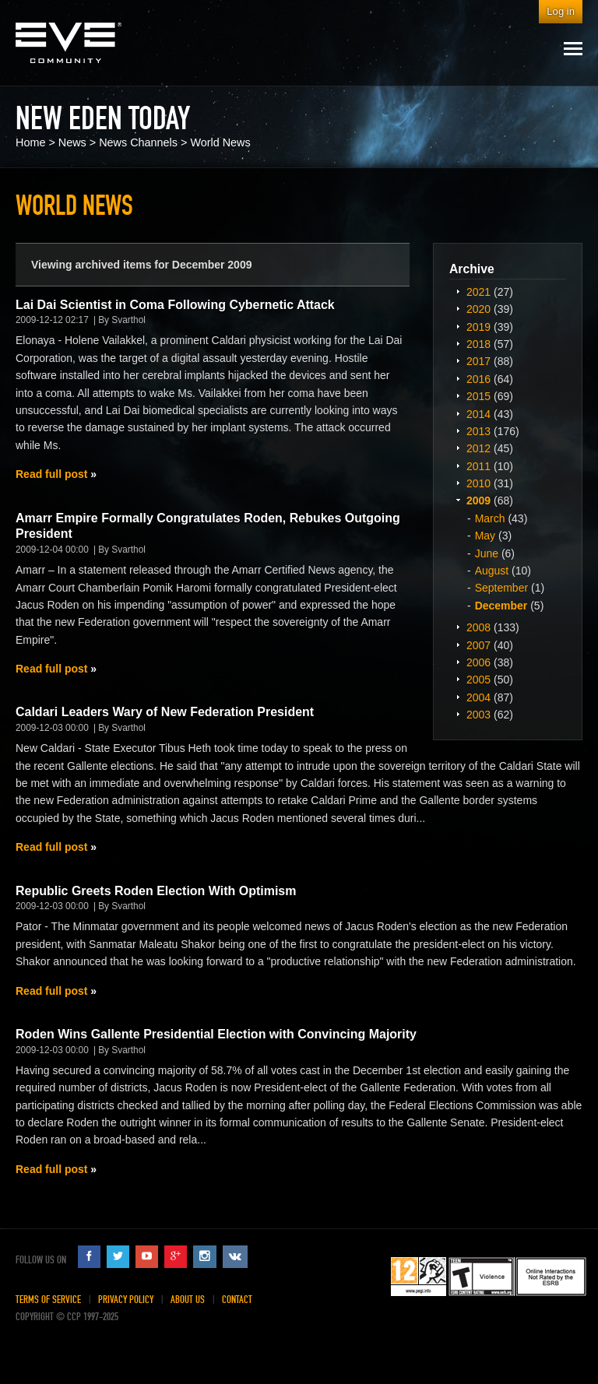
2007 (478, 645)
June (486, 553)
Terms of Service (48, 1299)
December (501, 605)
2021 (478, 292)
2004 (478, 697)
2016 (478, 379)
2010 (478, 483)
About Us (188, 1299)
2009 (478, 500)
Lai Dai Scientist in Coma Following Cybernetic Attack (175, 304)
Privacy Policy (125, 1299)
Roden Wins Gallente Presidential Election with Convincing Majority (216, 1034)
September (501, 587)
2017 (478, 361)
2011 (478, 466)
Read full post (51, 474)
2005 (478, 679)
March (490, 518)
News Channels (138, 142)
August (492, 570)
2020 (478, 309)
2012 (478, 448)
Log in (561, 11)
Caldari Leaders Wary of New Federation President (165, 711)
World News (220, 142)
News (72, 142)
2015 (478, 396)
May (485, 535)
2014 (478, 414)
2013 (478, 431)
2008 (478, 627)
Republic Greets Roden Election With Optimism (156, 890)
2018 (478, 344)
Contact (237, 1299)
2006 (478, 662)
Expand (457, 291)
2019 (478, 327)
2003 (478, 714)
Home (30, 142)
